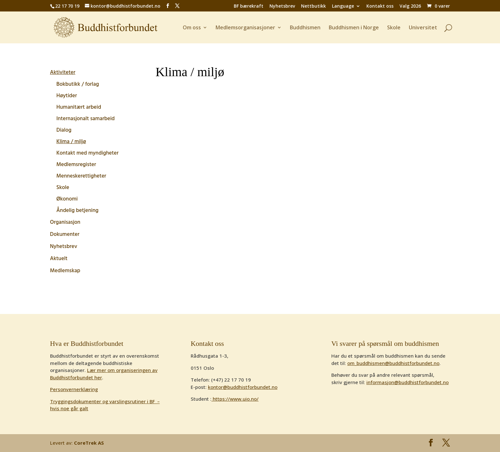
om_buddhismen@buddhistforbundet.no (393, 363)
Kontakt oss (379, 6)
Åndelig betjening (77, 210)
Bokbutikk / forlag (77, 84)
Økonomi (67, 199)
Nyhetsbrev (282, 6)
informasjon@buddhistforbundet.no (407, 382)
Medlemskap (65, 270)
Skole (394, 28)
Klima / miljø (71, 141)
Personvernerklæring (74, 389)
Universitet (423, 28)
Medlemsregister (76, 164)
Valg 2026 (410, 6)
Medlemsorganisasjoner (245, 28)
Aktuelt (59, 258)
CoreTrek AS (89, 443)
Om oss (192, 28)
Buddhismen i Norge (354, 28)
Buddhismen (305, 28)
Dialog (63, 130)
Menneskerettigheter (81, 176)
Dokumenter (64, 234)
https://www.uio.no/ (235, 399)
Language (343, 6)
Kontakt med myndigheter (87, 153)
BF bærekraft (248, 6)
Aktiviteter (62, 72)
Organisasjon (65, 222)
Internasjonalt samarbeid (85, 118)
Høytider (66, 95)
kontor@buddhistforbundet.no (242, 387)
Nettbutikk (313, 6)
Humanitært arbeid (78, 107)
